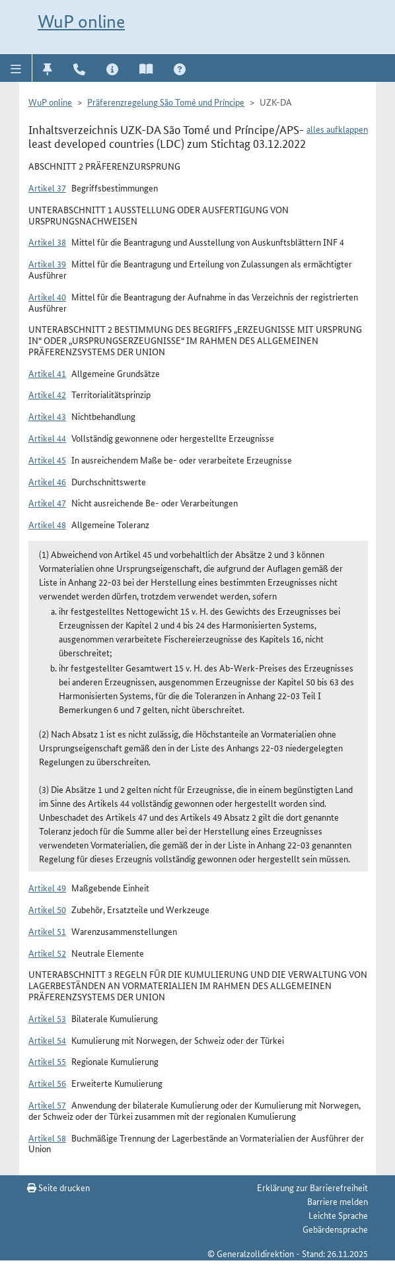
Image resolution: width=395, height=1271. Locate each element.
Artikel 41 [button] (47, 373)
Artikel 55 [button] (47, 1061)
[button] (16, 68)
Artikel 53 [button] (47, 1018)
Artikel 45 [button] (47, 459)
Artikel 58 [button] (47, 1137)
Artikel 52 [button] (47, 952)
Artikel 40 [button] (47, 296)
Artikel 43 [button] (47, 416)
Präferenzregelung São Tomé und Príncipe (165, 101)
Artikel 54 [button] (47, 1040)
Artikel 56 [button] (47, 1082)
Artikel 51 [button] (47, 931)
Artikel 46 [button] (47, 481)
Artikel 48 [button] (47, 524)
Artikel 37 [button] (47, 187)
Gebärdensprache (335, 1228)
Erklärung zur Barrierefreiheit (312, 1187)
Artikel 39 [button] (47, 263)
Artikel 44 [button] (47, 437)
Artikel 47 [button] (47, 502)
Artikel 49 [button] (47, 887)
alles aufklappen (337, 128)
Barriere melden (337, 1201)
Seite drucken (58, 1187)
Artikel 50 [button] (47, 909)
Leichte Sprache (338, 1214)
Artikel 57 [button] (47, 1104)
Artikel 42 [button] (47, 394)
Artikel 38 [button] (47, 241)
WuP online (81, 21)
